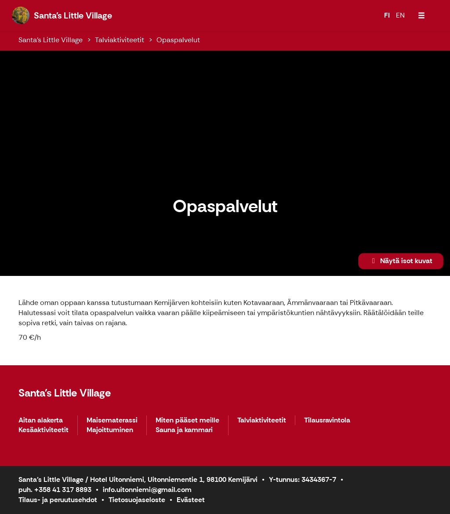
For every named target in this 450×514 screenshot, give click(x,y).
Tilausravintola (327, 420)
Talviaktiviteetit (119, 39)
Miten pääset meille (187, 420)
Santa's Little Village (50, 39)
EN (400, 15)
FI (387, 15)
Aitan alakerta (40, 420)
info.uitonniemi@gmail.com (147, 489)
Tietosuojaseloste (137, 499)
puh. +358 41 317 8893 (54, 489)
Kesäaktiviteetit (43, 430)
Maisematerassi (112, 420)
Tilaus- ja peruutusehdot (57, 499)
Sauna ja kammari (184, 430)
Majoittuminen (110, 430)
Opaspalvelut (178, 39)
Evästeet (191, 499)
